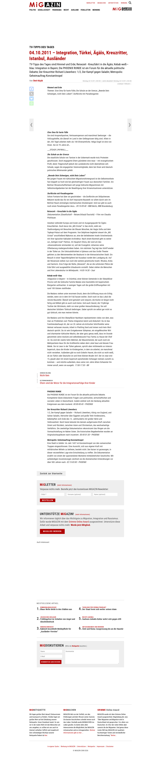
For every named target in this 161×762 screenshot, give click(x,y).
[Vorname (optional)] (79, 494)
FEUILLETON (85, 10)
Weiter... (114, 735)
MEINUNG (96, 10)
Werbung (124, 3)
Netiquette (75, 646)
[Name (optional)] (105, 494)
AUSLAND (75, 10)
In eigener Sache (53, 746)
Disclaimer (109, 746)
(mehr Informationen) (64, 485)
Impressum (100, 746)
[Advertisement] (80, 28)
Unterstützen (113, 3)
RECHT (66, 10)
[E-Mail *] (52, 494)
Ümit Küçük (38, 80)
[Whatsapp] (31, 103)
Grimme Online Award (79, 521)
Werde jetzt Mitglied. (81, 525)
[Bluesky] (31, 98)
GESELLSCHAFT (44, 10)
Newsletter (91, 3)
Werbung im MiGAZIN (68, 746)
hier (46, 735)
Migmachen (101, 3)
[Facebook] (31, 89)
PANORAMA (57, 10)
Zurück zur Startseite (51, 473)
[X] (31, 94)
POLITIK (32, 10)
